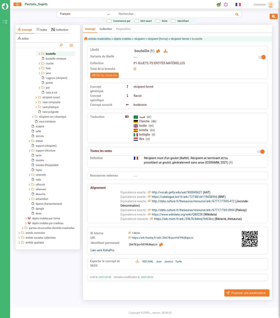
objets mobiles (122, 38)
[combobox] (163, 14)
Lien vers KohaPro (102, 250)
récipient (139, 38)
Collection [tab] (59, 29)
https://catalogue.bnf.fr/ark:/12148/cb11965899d (184, 196)
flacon (138, 95)
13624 (136, 233)
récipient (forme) (158, 38)
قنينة (142, 116)
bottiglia (145, 134)
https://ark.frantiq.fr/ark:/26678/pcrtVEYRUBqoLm (163, 237)
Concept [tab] (25, 29)
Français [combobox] (65, 13)
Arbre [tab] (23, 38)
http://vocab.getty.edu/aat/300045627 (177, 192)
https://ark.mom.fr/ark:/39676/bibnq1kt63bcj (184, 219)
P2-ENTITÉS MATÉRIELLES (167, 63)
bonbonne (140, 104)
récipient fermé (180, 38)
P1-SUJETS (141, 63)
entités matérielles (99, 38)
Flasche (144, 121)
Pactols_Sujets (36, 4)
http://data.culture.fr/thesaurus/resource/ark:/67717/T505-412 (193, 201)
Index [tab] (41, 29)
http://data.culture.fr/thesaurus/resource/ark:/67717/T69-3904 (193, 210)
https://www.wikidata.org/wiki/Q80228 (177, 214)
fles (142, 139)
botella (144, 130)
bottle (143, 125)
